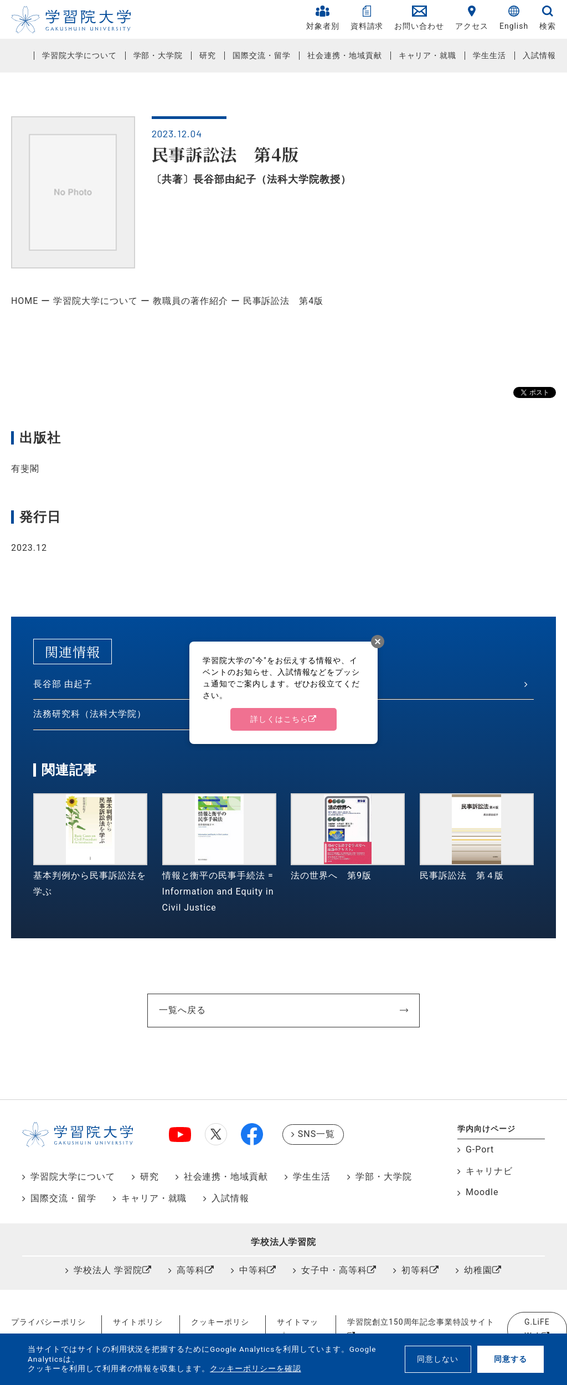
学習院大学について (79, 55)
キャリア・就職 (428, 55)
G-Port (480, 1149)
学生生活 (489, 55)
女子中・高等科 (334, 1270)
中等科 (253, 1270)
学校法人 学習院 (108, 1270)
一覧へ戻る (182, 1010)
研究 (207, 55)
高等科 (191, 1270)
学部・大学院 (158, 55)
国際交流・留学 (262, 55)
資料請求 (367, 18)
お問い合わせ (419, 18)
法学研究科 (315, 684)
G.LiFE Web (537, 1328)
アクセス (471, 18)
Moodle (482, 1192)
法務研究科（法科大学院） (89, 714)
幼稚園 (478, 1270)
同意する (510, 1359)
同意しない (437, 1359)
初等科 (415, 1270)
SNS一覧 (316, 1134)
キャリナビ (489, 1171)
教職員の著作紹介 (190, 301)
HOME (24, 301)
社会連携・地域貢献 (344, 55)
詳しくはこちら (279, 719)
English (513, 18)
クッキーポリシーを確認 (255, 1368)
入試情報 (539, 55)
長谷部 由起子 (62, 684)
